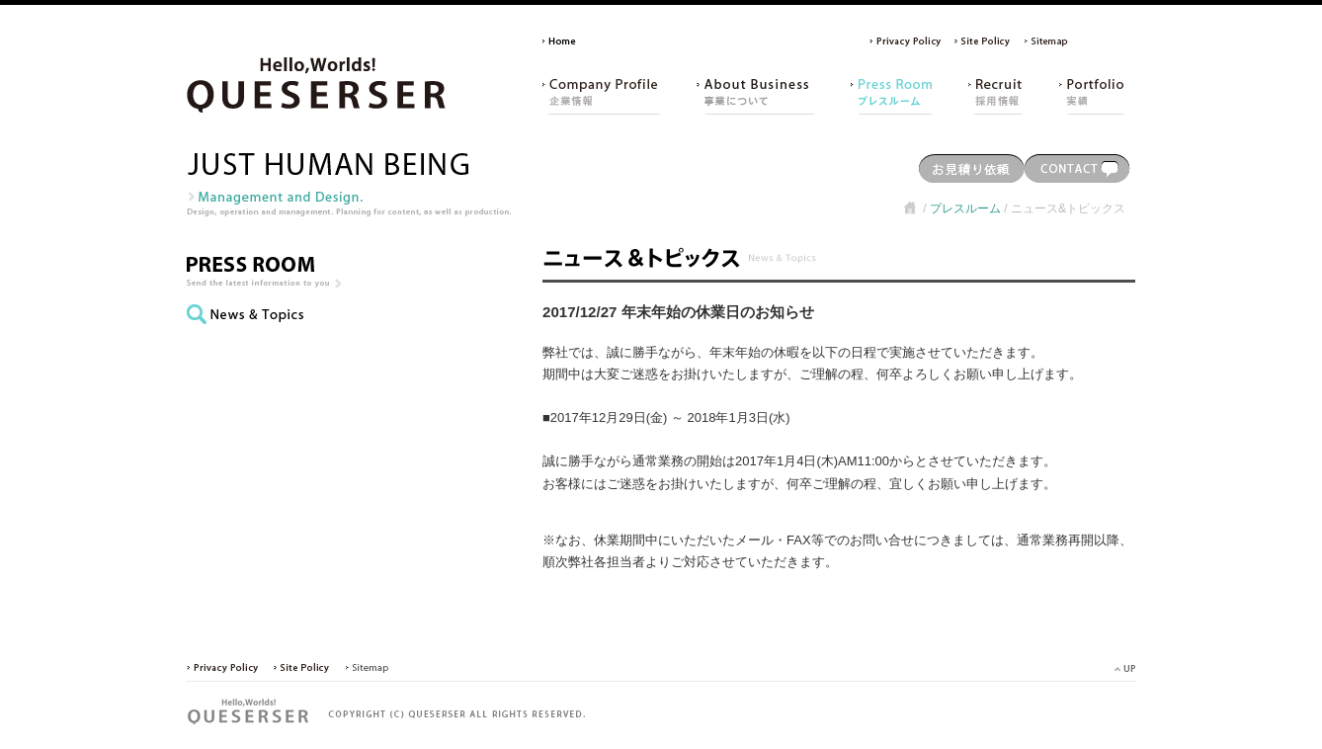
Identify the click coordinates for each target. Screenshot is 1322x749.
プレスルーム (965, 208)
